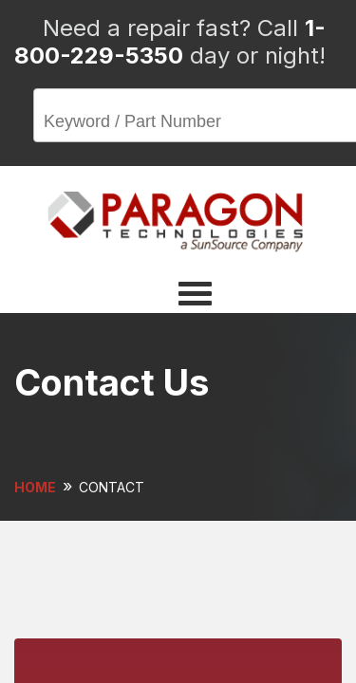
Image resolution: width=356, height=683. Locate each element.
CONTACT (111, 487)
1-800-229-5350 (170, 41)
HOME (35, 487)
